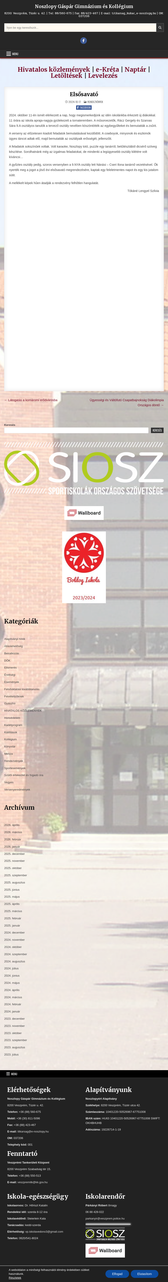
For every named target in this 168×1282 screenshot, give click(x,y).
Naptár (135, 69)
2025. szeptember (15, 875)
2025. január (12, 925)
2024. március (13, 997)
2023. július (11, 1054)
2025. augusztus (14, 882)
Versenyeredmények (17, 789)
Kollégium (10, 739)
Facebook (84, 107)
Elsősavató (84, 94)
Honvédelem (12, 717)
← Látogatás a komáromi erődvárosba (30, 400)
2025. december (14, 853)
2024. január (12, 1011)
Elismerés (10, 667)
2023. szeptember (15, 1040)
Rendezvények (95, 102)
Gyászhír (10, 703)
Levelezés (102, 76)
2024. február (12, 1004)
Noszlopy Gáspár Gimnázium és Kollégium (84, 6)
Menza (8, 753)
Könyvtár (9, 746)
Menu (15, 54)
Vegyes (9, 782)
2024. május (12, 982)
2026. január (12, 846)
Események (11, 682)
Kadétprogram (13, 725)
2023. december (14, 1018)
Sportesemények (15, 768)
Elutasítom (144, 1274)
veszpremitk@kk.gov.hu (32, 1182)
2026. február (12, 839)
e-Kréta (107, 69)
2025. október (13, 868)
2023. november (14, 1026)
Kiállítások (10, 732)
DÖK (7, 660)
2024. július (11, 968)
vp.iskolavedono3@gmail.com (44, 1231)
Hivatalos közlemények (54, 69)
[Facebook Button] (83, 40)
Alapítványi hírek (14, 639)
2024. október (13, 947)
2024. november (14, 939)
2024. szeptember (15, 954)
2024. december (14, 932)
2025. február (12, 918)
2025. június (11, 889)
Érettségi (9, 674)
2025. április (11, 904)
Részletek (15, 1277)
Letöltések (66, 76)
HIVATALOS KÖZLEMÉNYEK (23, 710)
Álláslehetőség (13, 646)
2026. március (13, 832)
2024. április (11, 990)
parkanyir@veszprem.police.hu (105, 1218)
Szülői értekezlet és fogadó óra (23, 775)
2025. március (13, 911)
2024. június (11, 975)
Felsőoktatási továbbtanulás (21, 689)
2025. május (12, 896)
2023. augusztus (14, 1047)
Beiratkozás (11, 653)
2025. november (14, 860)
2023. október (13, 1033)
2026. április (11, 825)
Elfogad (117, 1274)
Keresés (9, 425)
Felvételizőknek (14, 696)
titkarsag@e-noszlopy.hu (33, 1131)
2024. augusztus (14, 961)
